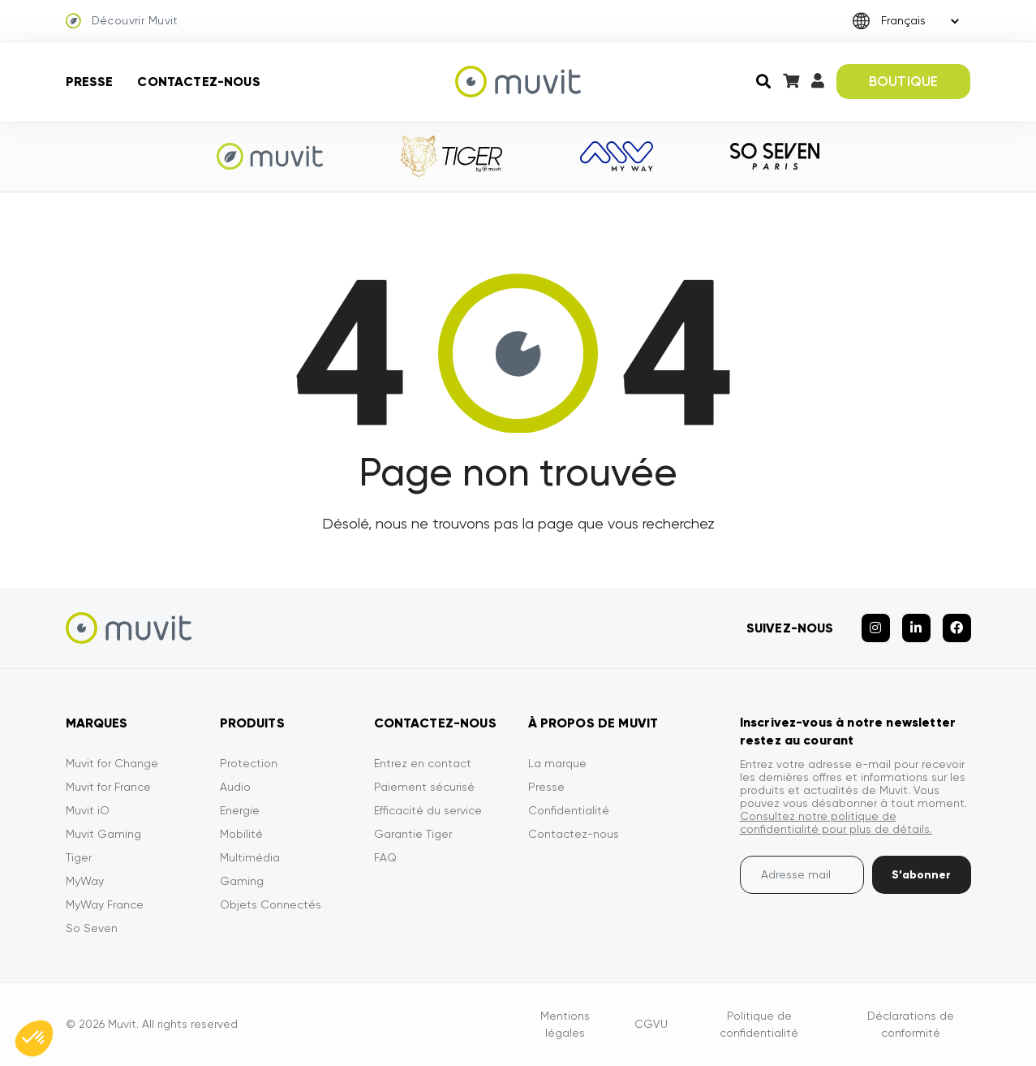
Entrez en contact (422, 763)
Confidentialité (568, 810)
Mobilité (241, 833)
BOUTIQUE (903, 81)
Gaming (242, 880)
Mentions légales (565, 1024)
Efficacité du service (428, 810)
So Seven (92, 927)
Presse (90, 81)
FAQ (385, 857)
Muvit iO (88, 810)
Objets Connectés (270, 904)
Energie (240, 810)
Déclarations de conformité (910, 1024)
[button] (34, 1038)
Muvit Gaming (103, 833)
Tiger (79, 857)
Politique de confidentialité (759, 1024)
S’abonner (921, 875)
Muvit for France (108, 786)
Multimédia (250, 857)
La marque (557, 763)
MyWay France (105, 904)
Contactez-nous (198, 81)
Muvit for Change (112, 763)
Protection (248, 763)
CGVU (651, 1023)
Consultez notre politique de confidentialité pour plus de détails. (836, 822)
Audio (235, 786)
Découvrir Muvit (122, 21)
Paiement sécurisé (424, 786)
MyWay (85, 880)
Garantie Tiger (413, 833)
